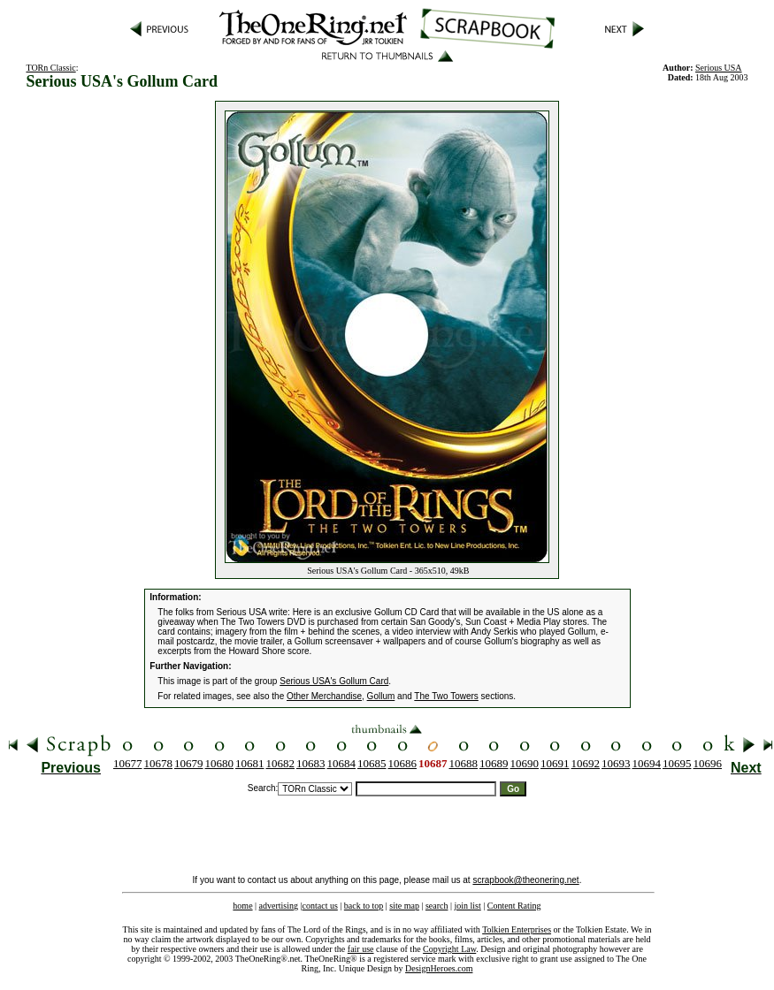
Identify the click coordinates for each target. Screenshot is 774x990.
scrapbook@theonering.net (525, 880)
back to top (363, 905)
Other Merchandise (324, 696)
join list (467, 905)
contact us (320, 905)
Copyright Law (449, 949)
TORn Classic (50, 67)
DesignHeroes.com (438, 968)
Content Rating (514, 905)
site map (404, 905)
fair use (361, 949)
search (436, 905)
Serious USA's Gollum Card (334, 681)
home (242, 905)
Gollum (381, 696)
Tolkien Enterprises (516, 929)
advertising (278, 905)
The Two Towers (446, 696)
